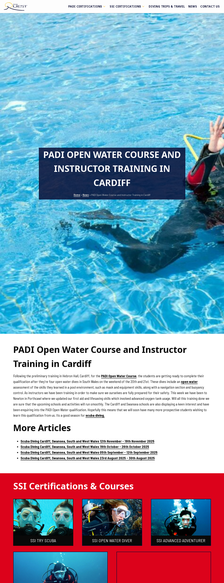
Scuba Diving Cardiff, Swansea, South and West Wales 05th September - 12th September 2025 (89, 452)
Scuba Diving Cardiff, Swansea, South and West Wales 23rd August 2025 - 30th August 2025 (88, 458)
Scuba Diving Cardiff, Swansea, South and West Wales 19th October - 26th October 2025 (85, 446)
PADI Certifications (87, 6)
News (192, 6)
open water (189, 381)
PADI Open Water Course (118, 376)
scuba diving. (95, 415)
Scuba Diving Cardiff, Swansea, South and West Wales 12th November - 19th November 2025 (87, 441)
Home (77, 194)
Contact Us (210, 6)
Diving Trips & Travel (167, 6)
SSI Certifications (127, 6)
